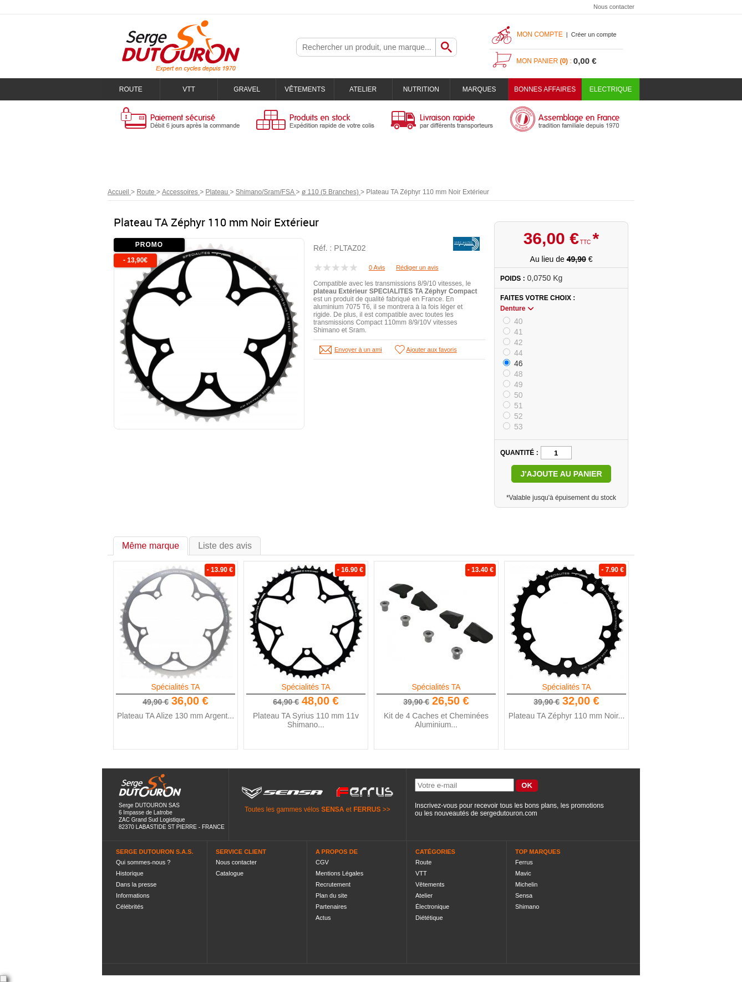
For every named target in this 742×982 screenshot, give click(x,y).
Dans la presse (136, 884)
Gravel (246, 89)
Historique (130, 873)
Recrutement (333, 884)
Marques (479, 89)
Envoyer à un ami (358, 349)
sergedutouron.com (508, 813)
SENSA (332, 809)
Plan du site (331, 895)
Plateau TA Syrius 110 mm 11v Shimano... (306, 720)
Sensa (523, 895)
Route (131, 89)
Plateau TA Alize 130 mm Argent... (175, 715)
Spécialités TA (175, 686)
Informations (133, 895)
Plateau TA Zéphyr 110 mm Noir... (567, 715)
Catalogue (229, 873)
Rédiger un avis (417, 267)
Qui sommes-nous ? (143, 862)
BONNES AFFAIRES (545, 89)
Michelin (526, 884)
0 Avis (377, 267)
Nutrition (421, 89)
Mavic (523, 873)
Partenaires (331, 906)
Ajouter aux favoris (431, 349)
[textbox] (366, 47)
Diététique (429, 917)
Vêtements (304, 89)
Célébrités (130, 906)
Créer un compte (594, 34)
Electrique (610, 89)
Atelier (363, 89)
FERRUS (366, 809)
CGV (322, 862)
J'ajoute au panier (561, 473)
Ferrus (524, 862)
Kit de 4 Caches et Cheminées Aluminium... (436, 720)
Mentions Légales (339, 873)
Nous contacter (613, 6)
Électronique (432, 906)
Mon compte (540, 34)
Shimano (527, 906)
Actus (323, 917)
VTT (188, 89)
